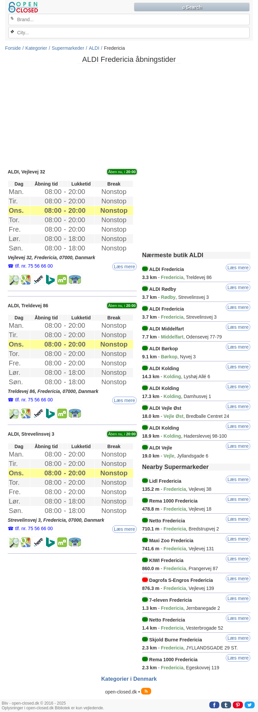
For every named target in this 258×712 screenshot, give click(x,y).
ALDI (94, 48)
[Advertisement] (129, 116)
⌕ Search (192, 7)
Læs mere (124, 266)
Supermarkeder (68, 48)
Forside (13, 48)
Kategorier (36, 48)
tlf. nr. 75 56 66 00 (34, 266)
